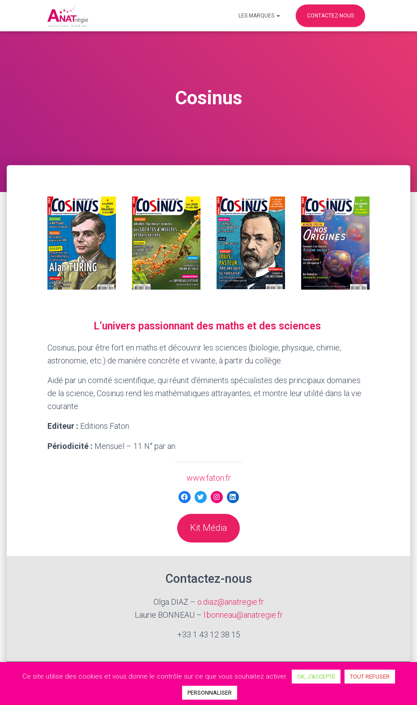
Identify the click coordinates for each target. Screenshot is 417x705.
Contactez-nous (330, 16)
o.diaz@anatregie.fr (230, 602)
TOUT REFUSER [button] (370, 676)
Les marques (259, 16)
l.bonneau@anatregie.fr (243, 615)
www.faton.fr (209, 478)
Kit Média (208, 527)
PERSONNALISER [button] (209, 692)
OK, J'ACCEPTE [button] (316, 676)
